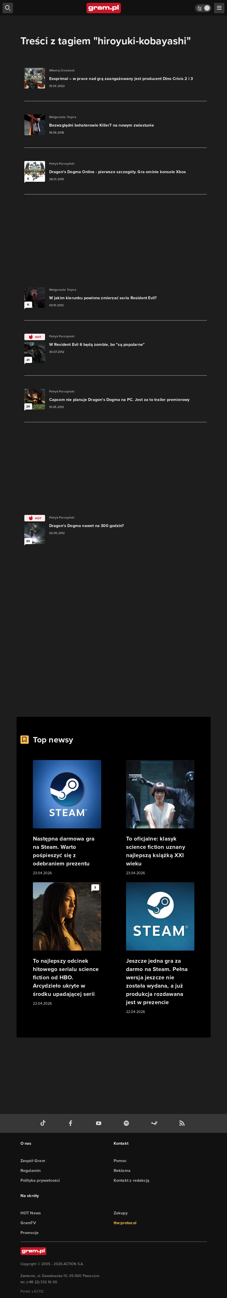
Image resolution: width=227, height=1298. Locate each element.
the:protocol (125, 1223)
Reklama (122, 1170)
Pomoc (120, 1161)
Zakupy (121, 1213)
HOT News (30, 1213)
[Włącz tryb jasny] (203, 8)
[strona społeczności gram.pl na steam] (155, 1123)
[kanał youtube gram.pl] (100, 1123)
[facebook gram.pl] (72, 1123)
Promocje (29, 1233)
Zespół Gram (32, 1161)
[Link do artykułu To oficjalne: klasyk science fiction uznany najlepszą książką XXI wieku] (160, 818)
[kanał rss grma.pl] (183, 1123)
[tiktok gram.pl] (44, 1123)
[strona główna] (103, 8)
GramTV (28, 1223)
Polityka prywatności (40, 1180)
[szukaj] (8, 8)
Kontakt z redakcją (132, 1180)
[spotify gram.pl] (127, 1123)
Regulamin (30, 1170)
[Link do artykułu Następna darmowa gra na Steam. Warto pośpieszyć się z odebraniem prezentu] (67, 818)
